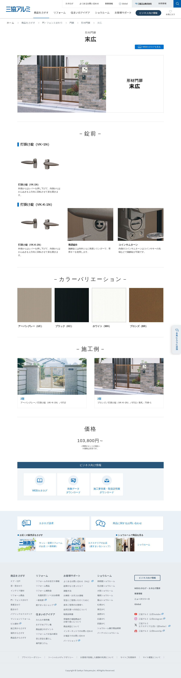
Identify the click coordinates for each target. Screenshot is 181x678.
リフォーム (60, 12)
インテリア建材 (17, 590)
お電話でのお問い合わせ (74, 635)
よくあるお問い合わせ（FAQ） (77, 581)
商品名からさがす (18, 637)
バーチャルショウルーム (108, 632)
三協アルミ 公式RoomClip (150, 630)
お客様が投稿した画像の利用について (97, 657)
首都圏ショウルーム (106, 581)
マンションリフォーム (20, 618)
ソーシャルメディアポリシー (60, 657)
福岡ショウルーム (105, 595)
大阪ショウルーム (105, 590)
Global (137, 604)
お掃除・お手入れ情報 (73, 595)
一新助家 (40, 600)
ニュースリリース (142, 598)
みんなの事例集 (43, 619)
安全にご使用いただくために (76, 600)
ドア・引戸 (15, 581)
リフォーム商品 (17, 595)
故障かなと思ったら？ (73, 586)
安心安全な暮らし (44, 638)
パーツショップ (70, 640)
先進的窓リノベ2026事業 (49, 595)
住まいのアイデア (80, 12)
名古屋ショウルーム (106, 585)
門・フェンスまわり (52, 22)
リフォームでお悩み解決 (46, 633)
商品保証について (71, 626)
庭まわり (14, 609)
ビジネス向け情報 (148, 12)
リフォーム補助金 (44, 590)
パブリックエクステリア (21, 614)
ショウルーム (102, 12)
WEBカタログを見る (151, 47)
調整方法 (67, 590)
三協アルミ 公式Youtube (150, 614)
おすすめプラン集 (44, 624)
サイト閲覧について (151, 657)
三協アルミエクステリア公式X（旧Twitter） (153, 625)
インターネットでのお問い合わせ (78, 631)
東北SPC (101, 609)
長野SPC (101, 614)
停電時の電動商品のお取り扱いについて (72, 620)
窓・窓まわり (16, 585)
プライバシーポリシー (31, 657)
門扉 (72, 22)
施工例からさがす (18, 628)
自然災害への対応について (75, 609)
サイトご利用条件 (128, 657)
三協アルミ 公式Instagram (150, 618)
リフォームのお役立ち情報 (47, 581)
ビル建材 (14, 623)
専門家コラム (42, 643)
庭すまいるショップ (45, 605)
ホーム (10, 22)
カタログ (69, 3)
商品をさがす (41, 12)
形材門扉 (85, 22)
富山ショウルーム (105, 600)
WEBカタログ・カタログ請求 (147, 588)
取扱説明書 (68, 614)
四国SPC (101, 623)
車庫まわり (15, 604)
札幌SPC (101, 604)
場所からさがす (17, 633)
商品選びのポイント (45, 629)
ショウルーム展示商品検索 (109, 628)
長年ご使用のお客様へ (73, 604)
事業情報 (138, 593)
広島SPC (101, 618)
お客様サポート (123, 12)
